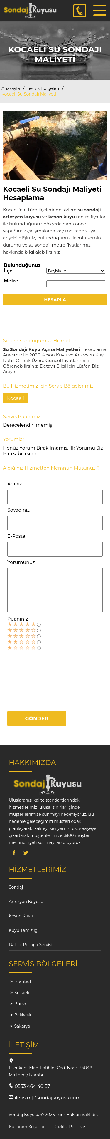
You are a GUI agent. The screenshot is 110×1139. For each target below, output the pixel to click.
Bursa (20, 1003)
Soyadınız (18, 510)
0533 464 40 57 (32, 1086)
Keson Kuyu (21, 916)
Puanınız (17, 619)
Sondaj (16, 887)
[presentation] (31, 678)
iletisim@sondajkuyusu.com (48, 1098)
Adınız (14, 484)
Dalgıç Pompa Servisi (30, 944)
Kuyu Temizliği (24, 930)
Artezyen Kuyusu (26, 901)
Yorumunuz (21, 562)
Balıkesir (22, 1015)
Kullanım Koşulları (27, 1126)
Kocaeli (21, 992)
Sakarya (22, 1026)
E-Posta (16, 536)
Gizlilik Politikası (71, 1126)
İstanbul (22, 981)
